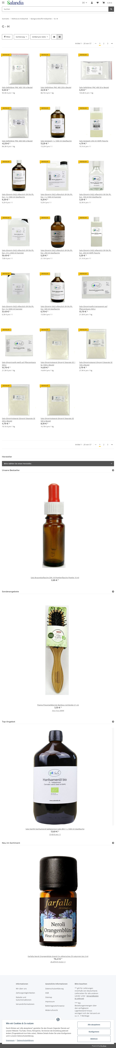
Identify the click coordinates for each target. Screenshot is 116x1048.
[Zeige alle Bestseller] (113, 470)
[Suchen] (55, 9)
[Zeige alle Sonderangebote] (113, 591)
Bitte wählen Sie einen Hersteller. (18, 463)
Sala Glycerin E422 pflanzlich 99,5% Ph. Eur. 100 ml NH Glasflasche (95, 195)
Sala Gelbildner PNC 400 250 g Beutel (56, 87)
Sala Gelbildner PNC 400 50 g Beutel (94, 87)
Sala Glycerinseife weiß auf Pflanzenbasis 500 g (19, 363)
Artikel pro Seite (39, 37)
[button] (92, 2)
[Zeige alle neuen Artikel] (113, 843)
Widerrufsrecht (51, 1010)
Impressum (10, 1040)
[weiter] (112, 43)
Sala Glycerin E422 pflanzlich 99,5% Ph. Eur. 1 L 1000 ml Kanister (57, 195)
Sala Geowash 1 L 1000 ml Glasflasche (56, 141)
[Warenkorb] (107, 2)
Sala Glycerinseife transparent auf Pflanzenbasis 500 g (93, 307)
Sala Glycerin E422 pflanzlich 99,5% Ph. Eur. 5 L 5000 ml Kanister (18, 307)
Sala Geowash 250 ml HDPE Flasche (93, 141)
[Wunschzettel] (98, 2)
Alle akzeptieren (94, 1025)
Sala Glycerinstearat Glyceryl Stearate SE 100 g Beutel (95, 363)
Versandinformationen (25, 1004)
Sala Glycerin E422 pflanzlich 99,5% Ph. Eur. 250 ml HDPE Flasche (95, 251)
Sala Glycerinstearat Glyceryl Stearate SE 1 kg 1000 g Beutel (58, 363)
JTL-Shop (103, 1046)
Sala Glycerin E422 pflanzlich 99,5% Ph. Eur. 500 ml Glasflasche (57, 307)
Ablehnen (94, 1039)
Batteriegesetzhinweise (54, 1006)
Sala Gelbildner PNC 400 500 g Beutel (17, 141)
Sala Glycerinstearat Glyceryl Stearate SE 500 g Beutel (57, 419)
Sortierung (20, 37)
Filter (7, 37)
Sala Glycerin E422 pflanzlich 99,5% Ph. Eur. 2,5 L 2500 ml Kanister (18, 251)
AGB (47, 993)
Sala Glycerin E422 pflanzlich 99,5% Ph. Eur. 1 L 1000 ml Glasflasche (18, 195)
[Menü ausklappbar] (3, 1)
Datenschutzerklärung (25, 1040)
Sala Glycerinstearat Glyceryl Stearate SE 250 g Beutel (18, 419)
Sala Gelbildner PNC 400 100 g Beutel (17, 87)
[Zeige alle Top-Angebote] (113, 722)
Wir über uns (21, 988)
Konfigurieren (94, 1032)
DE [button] (83, 2)
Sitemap (48, 997)
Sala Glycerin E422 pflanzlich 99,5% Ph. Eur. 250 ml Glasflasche (57, 251)
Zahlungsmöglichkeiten (25, 993)
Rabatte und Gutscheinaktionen (23, 998)
